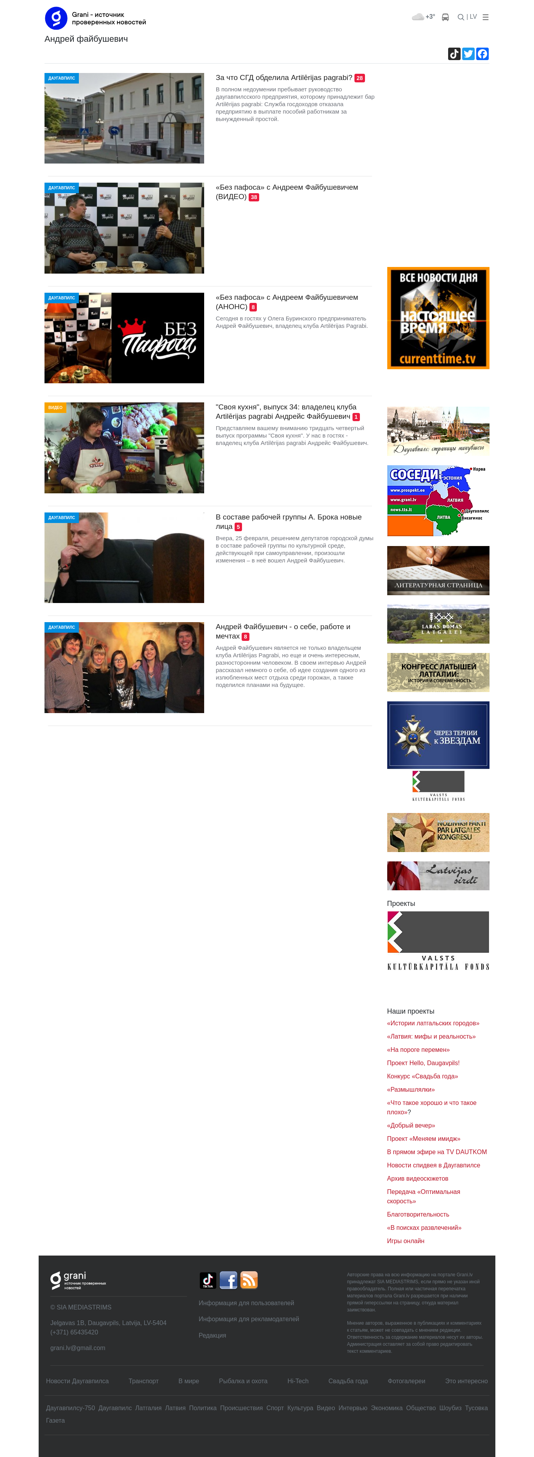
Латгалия (148, 1408)
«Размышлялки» (411, 1089)
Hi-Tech (297, 1381)
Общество (421, 1408)
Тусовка (476, 1408)
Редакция (212, 1335)
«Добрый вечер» (411, 1125)
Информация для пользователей (246, 1303)
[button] (484, 16)
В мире (188, 1381)
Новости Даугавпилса (77, 1381)
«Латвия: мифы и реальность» (431, 1036)
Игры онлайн (406, 1241)
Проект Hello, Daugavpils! (423, 1063)
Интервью (352, 1408)
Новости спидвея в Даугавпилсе (434, 1165)
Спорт (275, 1408)
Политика (203, 1408)
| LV (471, 16)
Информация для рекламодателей (249, 1319)
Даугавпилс (115, 1408)
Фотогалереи (406, 1381)
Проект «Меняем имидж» (424, 1138)
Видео (326, 1408)
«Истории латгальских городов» (433, 1023)
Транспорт (144, 1381)
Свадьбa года (348, 1381)
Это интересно (466, 1381)
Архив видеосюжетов (418, 1178)
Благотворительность (418, 1214)
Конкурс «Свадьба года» (422, 1076)
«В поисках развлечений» (424, 1227)
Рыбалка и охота (243, 1381)
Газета (55, 1420)
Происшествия (241, 1408)
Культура (300, 1408)
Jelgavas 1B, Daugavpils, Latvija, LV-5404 (108, 1323)
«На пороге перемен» (418, 1049)
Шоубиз (450, 1408)
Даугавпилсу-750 (70, 1408)
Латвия (175, 1408)
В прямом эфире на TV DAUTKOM (437, 1152)
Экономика (387, 1408)
